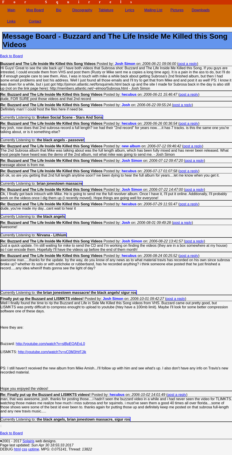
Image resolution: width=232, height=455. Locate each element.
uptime (33, 449)
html (17, 449)
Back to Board (11, 56)
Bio (58, 10)
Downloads (201, 10)
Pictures (177, 10)
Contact (35, 21)
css (24, 449)
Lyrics (129, 10)
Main (11, 10)
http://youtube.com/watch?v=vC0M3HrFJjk (52, 352)
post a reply (187, 64)
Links (11, 21)
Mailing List (153, 10)
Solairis (28, 441)
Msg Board (35, 10)
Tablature (106, 10)
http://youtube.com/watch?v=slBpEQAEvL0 (50, 344)
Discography (82, 10)
